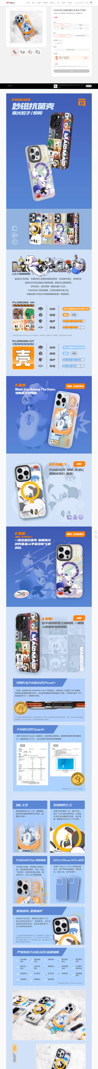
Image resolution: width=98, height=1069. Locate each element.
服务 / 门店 (52, 2)
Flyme (33, 2)
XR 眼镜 (39, 2)
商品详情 (10, 85)
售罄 (71, 71)
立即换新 (85, 57)
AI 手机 (28, 2)
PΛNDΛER (45, 2)
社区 (58, 2)
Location (63, 2)
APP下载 (69, 2)
